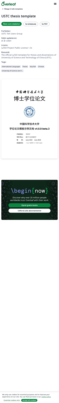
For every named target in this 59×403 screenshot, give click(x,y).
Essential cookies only (12, 400)
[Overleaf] (8, 4)
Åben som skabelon (11, 24)
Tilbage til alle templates (12, 9)
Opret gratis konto (29, 205)
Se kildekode (30, 24)
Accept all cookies (29, 400)
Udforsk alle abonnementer (29, 210)
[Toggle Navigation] (55, 4)
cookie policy (46, 397)
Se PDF (45, 24)
